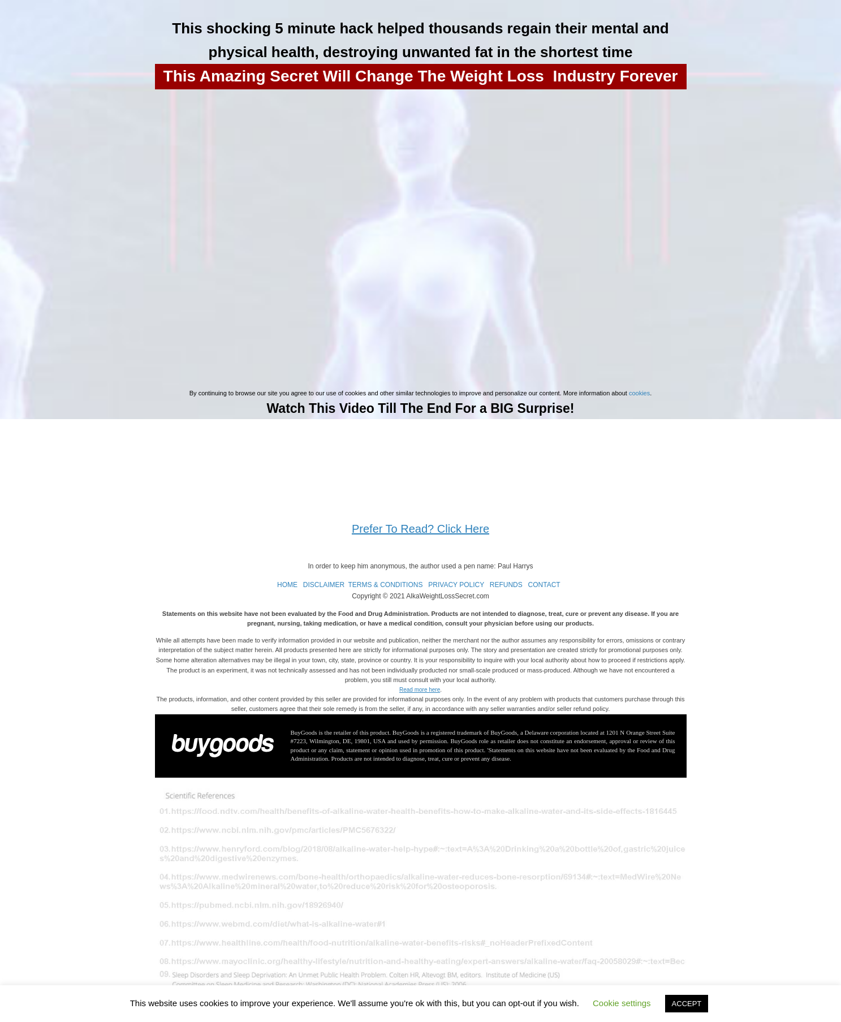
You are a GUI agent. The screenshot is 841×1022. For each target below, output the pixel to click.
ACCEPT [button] (687, 1003)
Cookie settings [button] (622, 1003)
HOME (287, 585)
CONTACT (544, 585)
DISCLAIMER (323, 585)
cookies (639, 393)
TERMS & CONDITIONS (385, 585)
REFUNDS (506, 585)
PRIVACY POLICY (456, 585)
